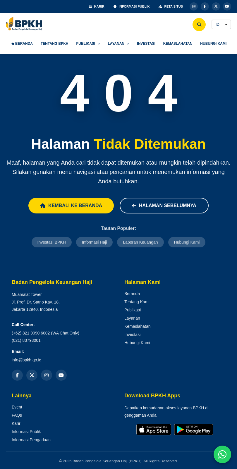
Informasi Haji (94, 242)
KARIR (96, 6)
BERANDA (22, 44)
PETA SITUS (171, 6)
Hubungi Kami (187, 242)
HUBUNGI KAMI (213, 44)
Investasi (132, 334)
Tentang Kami (137, 301)
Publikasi (132, 310)
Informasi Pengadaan (31, 439)
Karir (16, 423)
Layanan (132, 318)
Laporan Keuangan (140, 242)
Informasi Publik (26, 431)
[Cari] (199, 24)
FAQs (17, 415)
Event (17, 407)
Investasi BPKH (51, 242)
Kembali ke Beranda (71, 205)
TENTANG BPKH (54, 44)
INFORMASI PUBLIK (132, 6)
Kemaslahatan (137, 326)
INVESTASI (146, 44)
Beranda (132, 293)
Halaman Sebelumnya (164, 205)
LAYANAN (118, 44)
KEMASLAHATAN (178, 44)
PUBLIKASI (88, 44)
